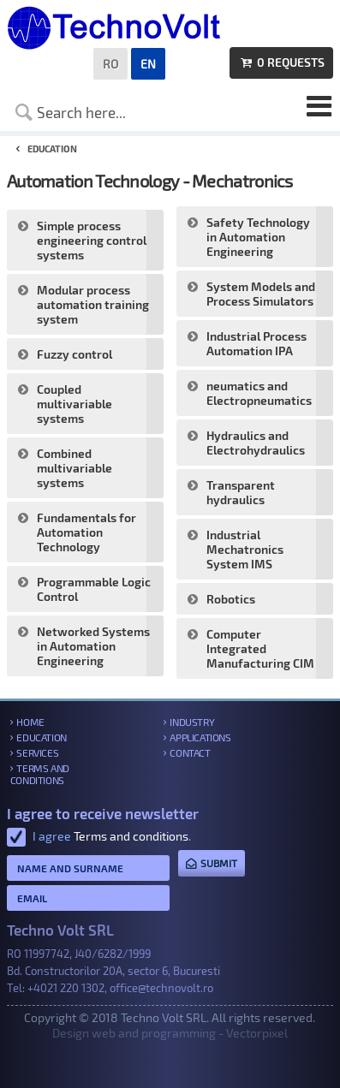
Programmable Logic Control (94, 588)
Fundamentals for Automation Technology (86, 532)
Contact (190, 752)
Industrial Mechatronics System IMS (244, 549)
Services (37, 752)
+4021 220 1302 (65, 988)
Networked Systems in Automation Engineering (93, 646)
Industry (192, 722)
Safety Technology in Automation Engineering (258, 237)
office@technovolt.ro (161, 988)
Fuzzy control (74, 354)
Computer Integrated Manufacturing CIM (260, 648)
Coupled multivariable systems (74, 403)
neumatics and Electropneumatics (259, 392)
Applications (200, 737)
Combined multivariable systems (74, 468)
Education (41, 737)
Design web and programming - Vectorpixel (170, 1033)
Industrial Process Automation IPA (256, 343)
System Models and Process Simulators (260, 293)
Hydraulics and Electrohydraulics (255, 442)
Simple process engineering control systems (91, 240)
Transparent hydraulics (240, 492)
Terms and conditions (39, 774)
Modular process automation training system (93, 304)
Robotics (230, 599)
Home (30, 722)
